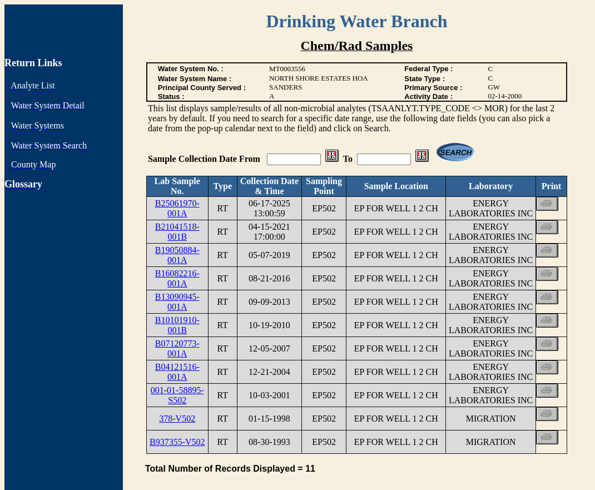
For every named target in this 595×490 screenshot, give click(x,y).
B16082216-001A (177, 278)
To (348, 159)
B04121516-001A (177, 372)
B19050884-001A (177, 255)
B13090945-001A (177, 301)
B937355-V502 (177, 442)
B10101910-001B (177, 325)
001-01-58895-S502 (177, 395)
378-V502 (177, 418)
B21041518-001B (177, 231)
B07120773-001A (177, 348)
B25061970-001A (177, 208)
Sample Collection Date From (205, 159)
